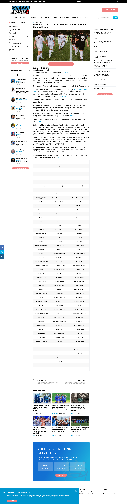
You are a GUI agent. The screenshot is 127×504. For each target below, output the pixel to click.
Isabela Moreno (20, 158)
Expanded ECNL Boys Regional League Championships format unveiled (40, 430)
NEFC (17, 135)
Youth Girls (14, 33)
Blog (15, 17)
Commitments (64, 17)
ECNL (34, 22)
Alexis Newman (20, 141)
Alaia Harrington (20, 98)
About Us (80, 491)
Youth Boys (14, 30)
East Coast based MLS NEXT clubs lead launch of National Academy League (61, 407)
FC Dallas (18, 101)
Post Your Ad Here (105, 94)
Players (22, 17)
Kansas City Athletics (22, 161)
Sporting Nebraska (21, 153)
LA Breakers (19, 127)
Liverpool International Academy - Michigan (22, 92)
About (84, 17)
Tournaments (32, 17)
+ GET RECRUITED (110, 10)
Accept (12, 500)
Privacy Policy (91, 491)
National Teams (16, 40)
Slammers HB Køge (21, 82)
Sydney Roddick (20, 124)
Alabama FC (19, 109)
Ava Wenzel (19, 107)
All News (13, 26)
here (66, 72)
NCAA (12, 36)
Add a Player (61, 475)
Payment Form (91, 493)
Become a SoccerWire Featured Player (61, 64)
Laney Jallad (19, 88)
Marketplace (75, 17)
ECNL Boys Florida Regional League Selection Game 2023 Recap (80, 429)
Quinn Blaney (20, 150)
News (10, 17)
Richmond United (20, 144)
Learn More (20, 63)
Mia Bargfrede (20, 132)
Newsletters (90, 495)
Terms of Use (81, 495)
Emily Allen (19, 115)
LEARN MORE (80, 1)
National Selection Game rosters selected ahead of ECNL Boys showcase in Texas (41, 408)
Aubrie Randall (20, 79)
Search (115, 17)
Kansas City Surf (20, 118)
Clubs (40, 17)
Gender (13, 75)
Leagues (47, 17)
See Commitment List (20, 168)
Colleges (54, 17)
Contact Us (80, 493)
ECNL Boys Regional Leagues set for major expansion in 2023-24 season (78, 408)
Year (21, 75)
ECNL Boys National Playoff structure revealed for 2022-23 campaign (60, 429)
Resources (14, 46)
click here (63, 96)
